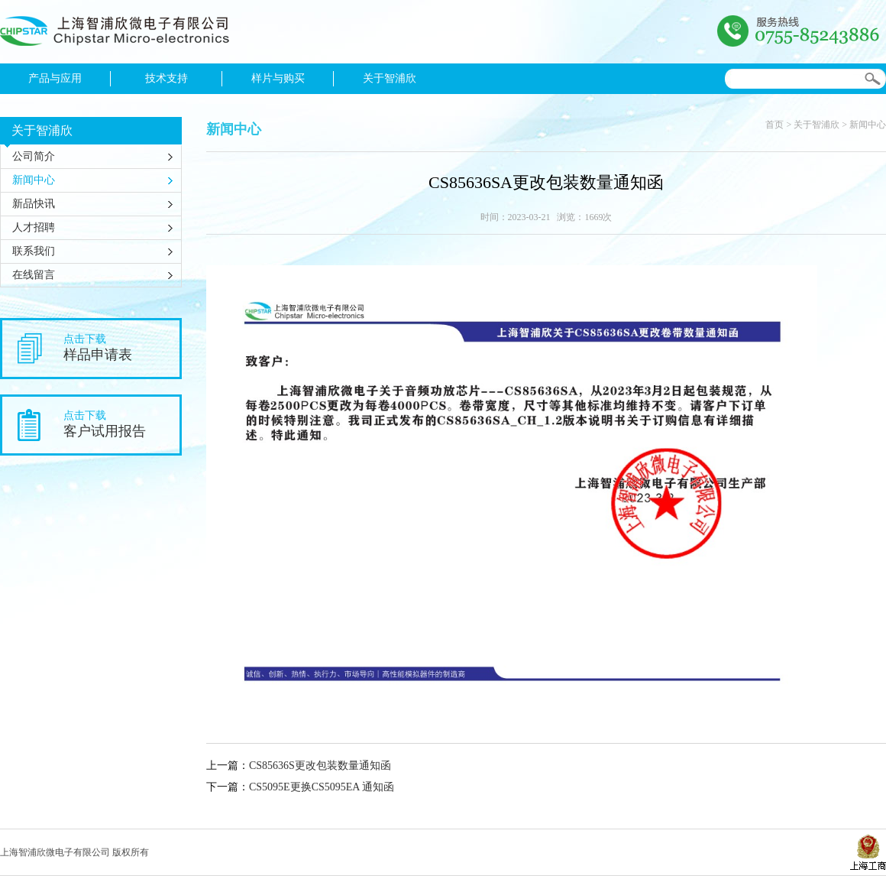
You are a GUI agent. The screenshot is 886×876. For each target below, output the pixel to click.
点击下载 (121, 348)
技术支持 (166, 78)
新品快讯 (33, 203)
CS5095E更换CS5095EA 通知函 (321, 787)
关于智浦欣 (389, 78)
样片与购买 (278, 78)
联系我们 (33, 251)
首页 (774, 124)
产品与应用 (55, 78)
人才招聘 (33, 227)
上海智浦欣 (114, 35)
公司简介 (33, 156)
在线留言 (33, 275)
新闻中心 (33, 180)
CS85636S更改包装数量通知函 (320, 765)
